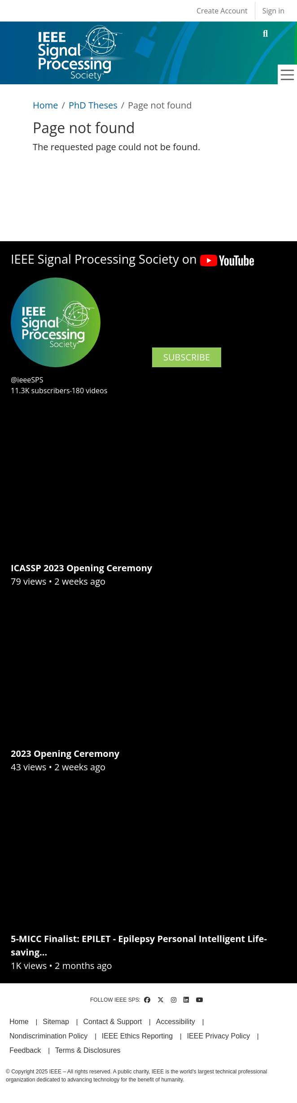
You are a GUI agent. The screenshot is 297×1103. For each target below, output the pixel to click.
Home (45, 105)
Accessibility (175, 1021)
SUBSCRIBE (186, 357)
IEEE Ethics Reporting (137, 1036)
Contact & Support (112, 1021)
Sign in (273, 11)
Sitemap (56, 1021)
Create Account (222, 11)
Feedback (25, 1050)
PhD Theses (93, 105)
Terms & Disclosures (88, 1050)
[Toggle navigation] (287, 75)
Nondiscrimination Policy (48, 1036)
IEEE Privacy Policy (218, 1036)
